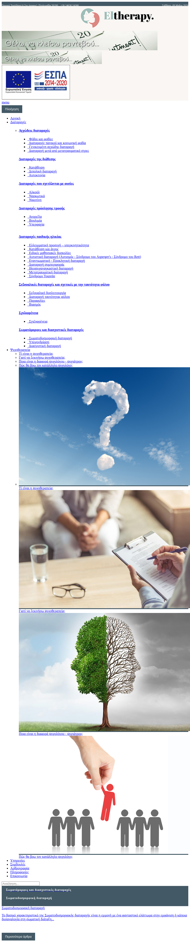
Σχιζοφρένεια (37, 321)
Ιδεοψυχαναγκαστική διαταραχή (50, 268)
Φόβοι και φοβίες (40, 139)
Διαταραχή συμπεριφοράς (45, 264)
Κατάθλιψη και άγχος (42, 249)
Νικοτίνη (34, 200)
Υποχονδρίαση (38, 342)
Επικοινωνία (18, 876)
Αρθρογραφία (19, 868)
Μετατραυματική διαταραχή (47, 272)
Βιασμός (34, 304)
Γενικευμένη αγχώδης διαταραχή (50, 147)
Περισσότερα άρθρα (18, 936)
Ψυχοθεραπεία (20, 350)
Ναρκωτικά (36, 196)
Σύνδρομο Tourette (41, 276)
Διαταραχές (18, 122)
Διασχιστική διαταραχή (44, 346)
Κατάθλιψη (36, 167)
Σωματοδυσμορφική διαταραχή (49, 338)
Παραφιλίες (36, 300)
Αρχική (15, 118)
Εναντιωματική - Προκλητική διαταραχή (56, 260)
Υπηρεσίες (17, 860)
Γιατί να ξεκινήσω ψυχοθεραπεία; (42, 357)
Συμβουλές (17, 864)
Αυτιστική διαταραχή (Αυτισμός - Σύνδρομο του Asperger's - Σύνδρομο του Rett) (84, 257)
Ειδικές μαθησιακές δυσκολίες (49, 253)
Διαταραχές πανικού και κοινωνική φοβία (56, 143)
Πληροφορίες (19, 872)
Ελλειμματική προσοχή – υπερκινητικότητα (58, 245)
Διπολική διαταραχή (42, 171)
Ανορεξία (34, 216)
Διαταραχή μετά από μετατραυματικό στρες (58, 150)
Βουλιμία (34, 220)
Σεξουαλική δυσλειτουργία (46, 293)
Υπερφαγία (35, 224)
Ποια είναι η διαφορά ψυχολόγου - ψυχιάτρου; (51, 361)
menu (5, 102)
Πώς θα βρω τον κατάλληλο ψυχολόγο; (46, 365)
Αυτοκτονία (36, 175)
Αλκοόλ (33, 192)
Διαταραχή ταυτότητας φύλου (48, 297)
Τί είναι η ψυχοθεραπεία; (36, 353)
